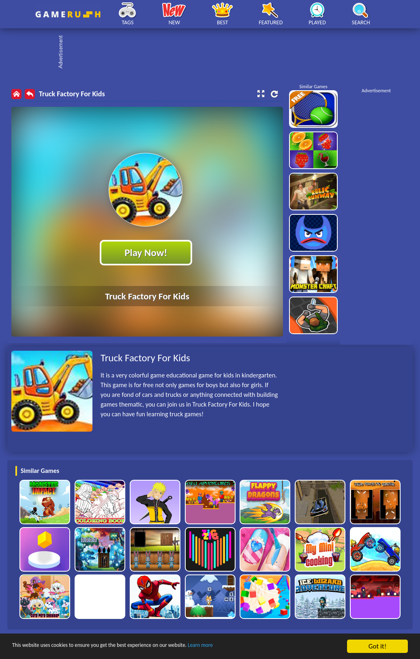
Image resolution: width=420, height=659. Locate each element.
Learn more (253, 646)
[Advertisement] (214, 52)
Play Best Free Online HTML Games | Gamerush (68, 14)
